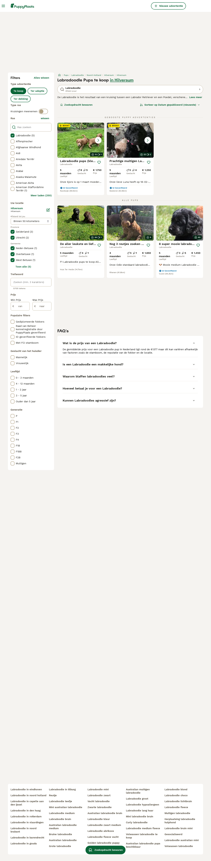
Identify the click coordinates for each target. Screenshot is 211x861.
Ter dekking (21, 98)
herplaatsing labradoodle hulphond (180, 821)
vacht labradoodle (99, 801)
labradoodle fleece (176, 807)
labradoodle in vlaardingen (27, 822)
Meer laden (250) (41, 195)
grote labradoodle (60, 846)
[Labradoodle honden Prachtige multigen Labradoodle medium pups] (130, 140)
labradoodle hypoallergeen (142, 804)
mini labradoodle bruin (139, 816)
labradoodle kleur (99, 819)
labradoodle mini (98, 789)
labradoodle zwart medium (104, 825)
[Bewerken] (48, 210)
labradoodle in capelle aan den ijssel (27, 803)
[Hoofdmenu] (3, 6)
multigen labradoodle (177, 813)
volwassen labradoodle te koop (142, 836)
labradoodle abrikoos (101, 831)
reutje (53, 795)
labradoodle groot (137, 798)
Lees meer (195, 97)
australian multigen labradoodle (138, 791)
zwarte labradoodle (100, 807)
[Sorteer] (170, 105)
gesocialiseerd (173, 834)
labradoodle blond (176, 789)
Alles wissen (41, 77)
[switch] (43, 111)
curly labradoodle (137, 822)
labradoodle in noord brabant (23, 830)
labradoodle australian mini (182, 840)
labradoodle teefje (60, 801)
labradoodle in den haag (26, 810)
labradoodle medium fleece (143, 828)
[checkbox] (12, 135)
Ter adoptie (37, 90)
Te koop (18, 90)
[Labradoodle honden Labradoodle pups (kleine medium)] (80, 140)
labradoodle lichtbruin (178, 801)
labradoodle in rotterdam (26, 816)
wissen (45, 118)
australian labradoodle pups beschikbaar (143, 845)
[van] (20, 306)
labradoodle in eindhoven (26, 789)
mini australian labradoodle (65, 807)
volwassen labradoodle (179, 846)
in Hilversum (122, 80)
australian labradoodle (63, 840)
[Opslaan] (99, 162)
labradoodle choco (176, 795)
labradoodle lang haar (139, 810)
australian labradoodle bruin (105, 813)
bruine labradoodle (60, 834)
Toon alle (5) (23, 266)
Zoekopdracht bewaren (76, 104)
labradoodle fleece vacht (103, 836)
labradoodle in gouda (24, 843)
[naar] (41, 306)
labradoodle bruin (60, 819)
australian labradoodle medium (63, 827)
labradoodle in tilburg (62, 789)
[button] (80, 140)
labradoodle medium (62, 813)
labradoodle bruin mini (179, 828)
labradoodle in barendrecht (27, 837)
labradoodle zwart (99, 795)
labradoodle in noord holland (28, 795)
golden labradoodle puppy (104, 842)
